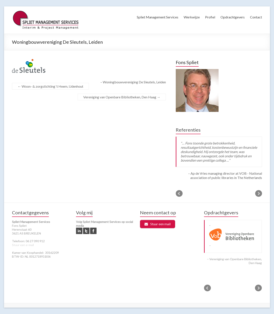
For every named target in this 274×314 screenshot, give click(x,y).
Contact (256, 17)
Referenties (188, 130)
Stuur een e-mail (23, 245)
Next (258, 193)
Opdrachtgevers (232, 17)
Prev (179, 193)
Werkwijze (192, 17)
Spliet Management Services (157, 17)
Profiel (210, 17)
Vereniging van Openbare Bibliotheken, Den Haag (121, 97)
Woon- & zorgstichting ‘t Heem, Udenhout (50, 86)
